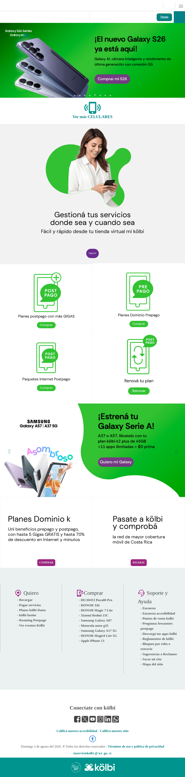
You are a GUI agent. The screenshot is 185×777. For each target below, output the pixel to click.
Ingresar (92, 253)
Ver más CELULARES (92, 116)
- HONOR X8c (89, 605)
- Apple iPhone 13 (91, 641)
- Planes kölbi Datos (31, 610)
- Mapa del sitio (152, 664)
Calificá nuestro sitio (114, 731)
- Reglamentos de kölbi (157, 639)
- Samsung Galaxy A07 (95, 620)
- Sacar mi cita (151, 659)
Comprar (46, 562)
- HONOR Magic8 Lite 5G (98, 636)
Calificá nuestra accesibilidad (76, 731)
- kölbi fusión (26, 615)
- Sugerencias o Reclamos (159, 654)
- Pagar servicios (29, 605)
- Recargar (25, 600)
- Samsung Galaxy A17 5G (98, 631)
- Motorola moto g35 (93, 625)
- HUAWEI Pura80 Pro (95, 600)
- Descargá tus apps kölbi (159, 634)
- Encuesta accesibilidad (158, 613)
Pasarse (139, 562)
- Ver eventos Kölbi (31, 625)
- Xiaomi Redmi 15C (93, 615)
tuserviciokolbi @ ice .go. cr (92, 753)
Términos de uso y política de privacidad (136, 746)
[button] (8, 58)
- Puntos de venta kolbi (157, 618)
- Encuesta (148, 608)
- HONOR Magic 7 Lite (96, 610)
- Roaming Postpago (31, 620)
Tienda (164, 17)
